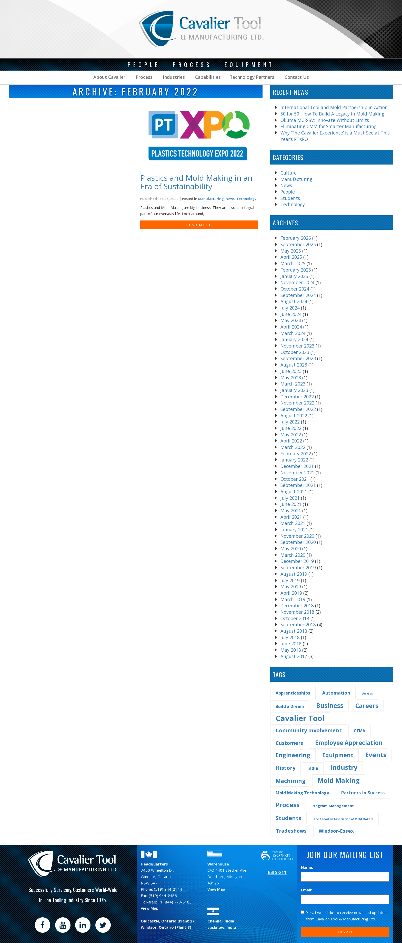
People (287, 192)
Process (143, 77)
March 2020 (292, 555)
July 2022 (290, 422)
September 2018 (298, 624)
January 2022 (294, 460)
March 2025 (292, 263)
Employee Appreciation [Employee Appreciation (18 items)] (349, 743)
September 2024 (298, 295)
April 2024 (291, 327)
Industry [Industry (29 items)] (343, 767)
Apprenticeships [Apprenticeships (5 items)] (293, 693)
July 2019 (290, 580)
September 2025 (298, 244)
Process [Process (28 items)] (287, 805)
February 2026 (295, 238)
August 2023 (293, 365)
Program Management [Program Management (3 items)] (332, 805)
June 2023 (291, 371)
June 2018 (291, 643)
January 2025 (294, 276)
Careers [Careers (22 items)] (366, 705)
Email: (306, 889)
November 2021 (297, 472)
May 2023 (290, 377)
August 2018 (293, 631)
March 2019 (292, 599)
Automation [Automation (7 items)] (336, 693)
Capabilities (207, 77)
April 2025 (291, 257)
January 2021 (294, 529)
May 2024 (290, 320)
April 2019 (291, 593)
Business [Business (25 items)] (329, 705)
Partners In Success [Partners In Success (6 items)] (363, 793)
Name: (307, 867)
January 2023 (294, 390)
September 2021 (298, 485)
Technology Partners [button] (252, 77)
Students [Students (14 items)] (288, 818)
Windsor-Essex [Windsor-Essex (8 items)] (336, 830)
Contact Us (296, 77)
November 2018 (297, 612)
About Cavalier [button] (109, 77)
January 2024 (294, 339)
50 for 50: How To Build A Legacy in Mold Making (332, 114)
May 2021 (290, 510)
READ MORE (199, 225)
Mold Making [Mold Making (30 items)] (339, 780)
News (286, 185)
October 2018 (294, 618)
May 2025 (290, 251)
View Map (149, 908)
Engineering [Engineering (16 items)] (293, 755)
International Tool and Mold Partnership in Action (334, 107)
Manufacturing (296, 179)
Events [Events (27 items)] (375, 754)
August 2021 (293, 491)
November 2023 (297, 346)
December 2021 (297, 466)
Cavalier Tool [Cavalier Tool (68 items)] (300, 718)
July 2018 (290, 637)
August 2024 (293, 301)
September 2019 (298, 567)
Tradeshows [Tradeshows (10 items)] (291, 830)
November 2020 (297, 536)
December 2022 (297, 396)
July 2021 (290, 498)
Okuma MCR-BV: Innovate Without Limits (324, 120)
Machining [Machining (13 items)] (291, 780)
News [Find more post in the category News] (230, 198)
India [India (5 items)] (312, 768)
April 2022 (291, 441)
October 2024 (294, 289)
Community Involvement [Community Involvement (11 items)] (309, 730)
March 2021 (292, 523)
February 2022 (295, 453)
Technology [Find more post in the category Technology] (246, 198)
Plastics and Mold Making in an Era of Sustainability (196, 181)
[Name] (345, 877)
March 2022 (292, 447)
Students (290, 198)
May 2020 (290, 548)
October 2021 (294, 479)
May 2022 (290, 434)
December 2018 (297, 605)
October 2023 (294, 352)
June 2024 (291, 314)
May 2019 (290, 586)
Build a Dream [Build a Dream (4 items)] (290, 706)
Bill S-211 (277, 872)
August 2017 (293, 656)
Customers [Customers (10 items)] (289, 742)
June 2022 (291, 428)
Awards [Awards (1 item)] (367, 693)
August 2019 (293, 574)
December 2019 (297, 561)
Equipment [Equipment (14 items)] (337, 755)
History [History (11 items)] (285, 767)
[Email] (345, 899)
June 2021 (291, 504)
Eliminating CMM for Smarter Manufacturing (328, 126)
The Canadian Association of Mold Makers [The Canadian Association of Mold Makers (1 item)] (343, 819)
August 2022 (293, 415)
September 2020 (298, 542)
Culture (288, 173)
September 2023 (298, 358)
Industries (173, 77)
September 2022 (298, 409)
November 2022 (297, 403)
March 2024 (292, 333)
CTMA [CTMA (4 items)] (359, 731)
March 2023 (292, 384)
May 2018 (290, 650)
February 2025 (295, 270)
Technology (292, 204)
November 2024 (297, 282)
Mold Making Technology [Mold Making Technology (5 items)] (302, 793)
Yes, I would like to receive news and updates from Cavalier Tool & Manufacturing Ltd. (344, 915)
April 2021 (291, 517)
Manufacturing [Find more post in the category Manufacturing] (211, 198)
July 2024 (290, 308)
